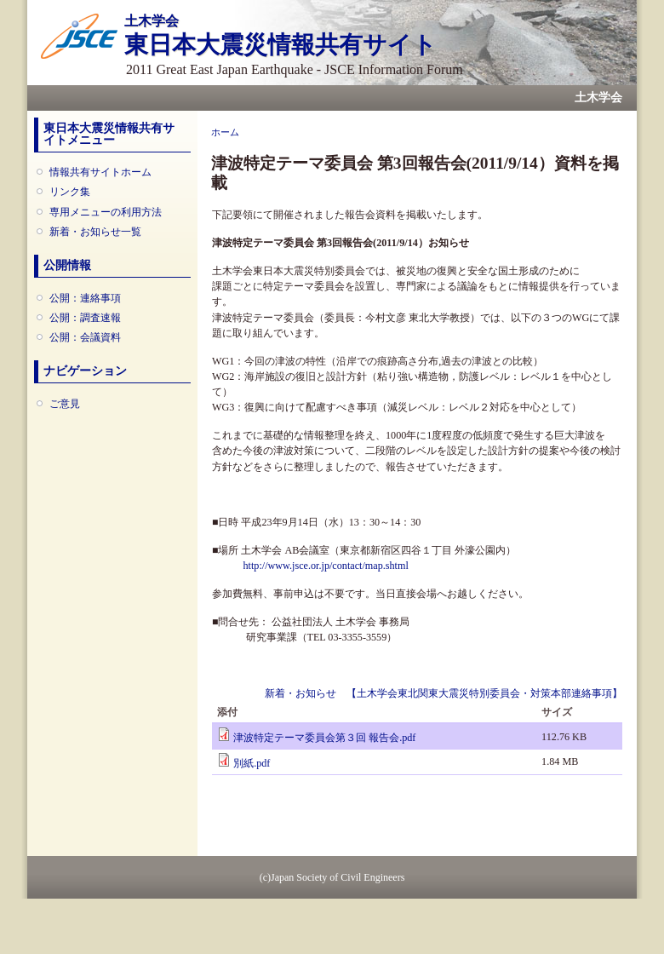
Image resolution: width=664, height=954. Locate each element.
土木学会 (598, 97)
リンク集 (69, 192)
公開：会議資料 (85, 337)
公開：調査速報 (85, 318)
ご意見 (64, 404)
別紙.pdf (251, 763)
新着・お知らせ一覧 (95, 232)
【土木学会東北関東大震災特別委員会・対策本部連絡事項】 (484, 693)
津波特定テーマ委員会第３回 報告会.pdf (324, 738)
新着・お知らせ (300, 693)
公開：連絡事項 (85, 298)
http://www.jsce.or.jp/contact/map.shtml (325, 566)
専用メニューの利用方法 (105, 212)
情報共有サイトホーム (100, 172)
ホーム (225, 132)
